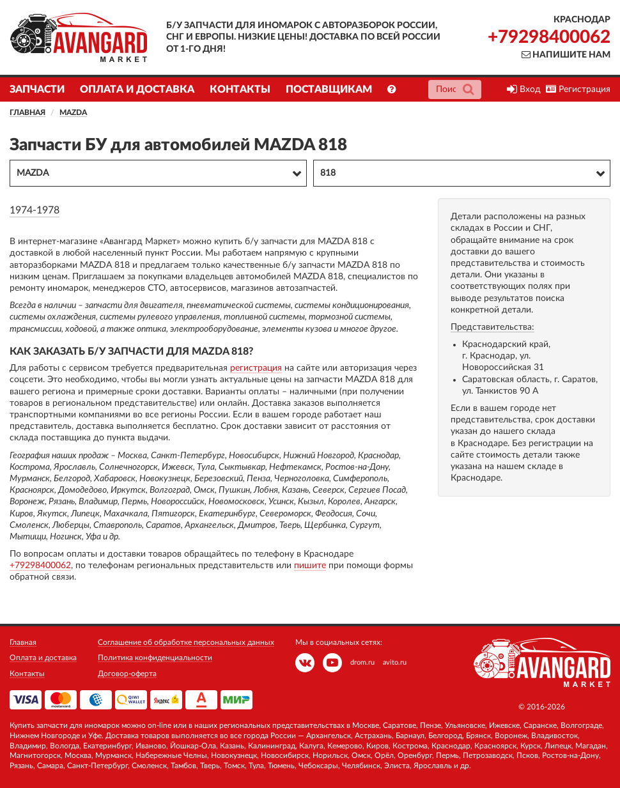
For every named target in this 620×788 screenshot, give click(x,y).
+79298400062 (549, 37)
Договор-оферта (127, 673)
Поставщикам (329, 89)
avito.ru (395, 662)
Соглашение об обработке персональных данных (186, 642)
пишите (310, 565)
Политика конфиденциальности (155, 657)
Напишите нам (566, 54)
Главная (27, 112)
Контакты (240, 89)
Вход (524, 89)
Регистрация (578, 89)
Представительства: (492, 327)
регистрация (256, 368)
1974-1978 (34, 210)
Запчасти (37, 89)
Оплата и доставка (137, 89)
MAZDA (73, 112)
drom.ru (362, 662)
